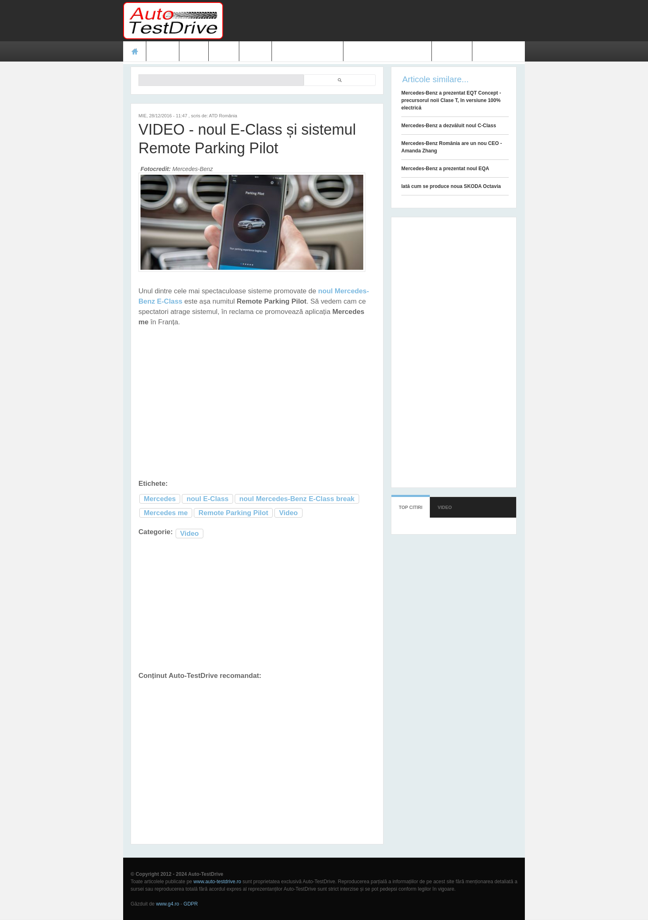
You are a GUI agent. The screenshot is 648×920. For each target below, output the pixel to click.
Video (255, 51)
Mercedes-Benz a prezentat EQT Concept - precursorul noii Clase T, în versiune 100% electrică (451, 100)
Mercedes (160, 499)
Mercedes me (166, 513)
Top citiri (410, 507)
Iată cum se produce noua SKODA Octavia (451, 186)
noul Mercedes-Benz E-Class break (297, 499)
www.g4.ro (167, 904)
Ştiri (194, 51)
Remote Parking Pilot (233, 513)
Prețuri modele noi (307, 51)
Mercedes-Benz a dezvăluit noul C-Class (448, 125)
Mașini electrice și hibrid (387, 51)
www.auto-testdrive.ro (217, 881)
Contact (452, 51)
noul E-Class (207, 499)
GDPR (190, 904)
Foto (224, 51)
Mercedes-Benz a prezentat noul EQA (445, 168)
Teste (163, 51)
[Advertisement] (374, 20)
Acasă (134, 51)
